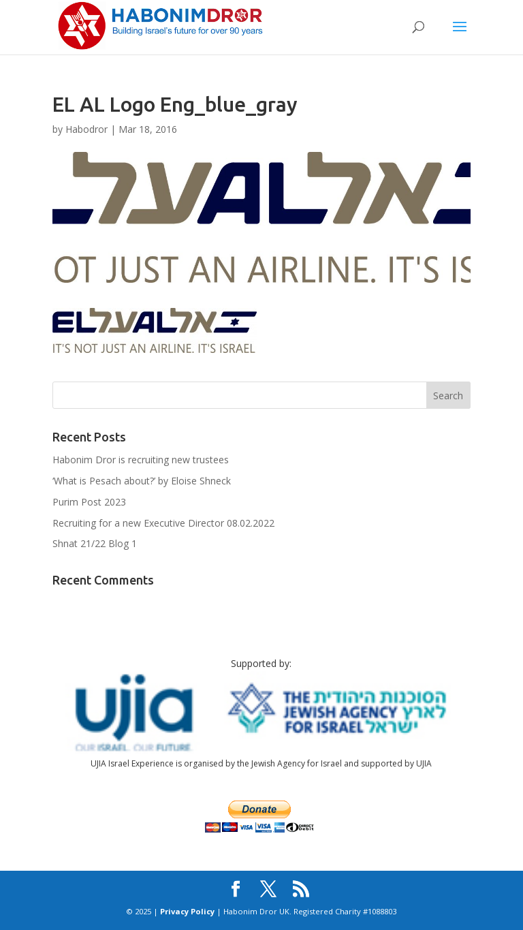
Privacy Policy (187, 911)
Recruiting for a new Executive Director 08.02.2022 (163, 522)
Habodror (86, 129)
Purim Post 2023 (89, 501)
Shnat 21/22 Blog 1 (94, 543)
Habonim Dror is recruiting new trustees (140, 459)
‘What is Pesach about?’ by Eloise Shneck (141, 480)
